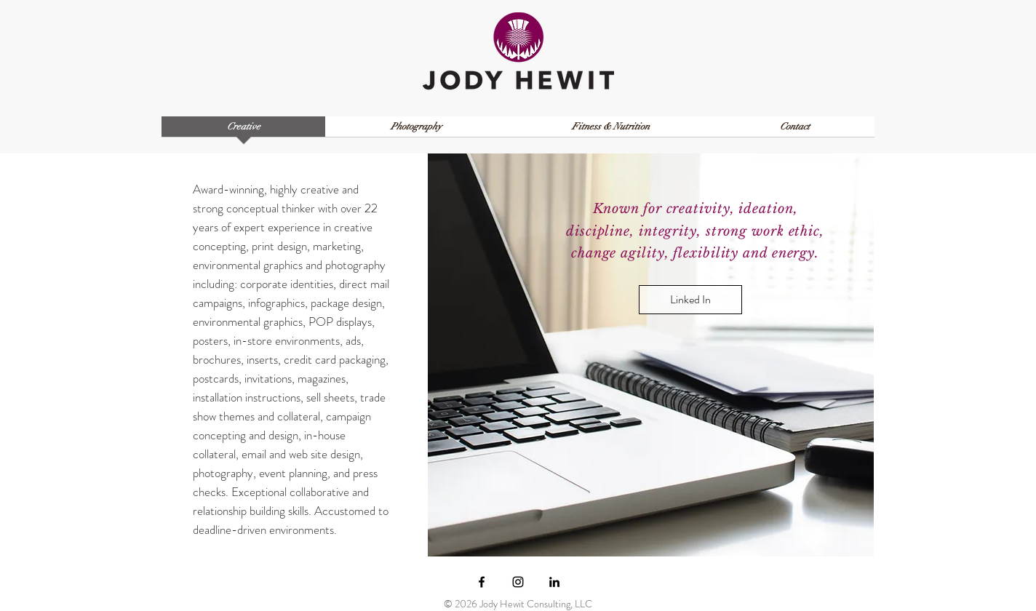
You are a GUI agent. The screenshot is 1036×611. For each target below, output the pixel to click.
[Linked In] (690, 299)
